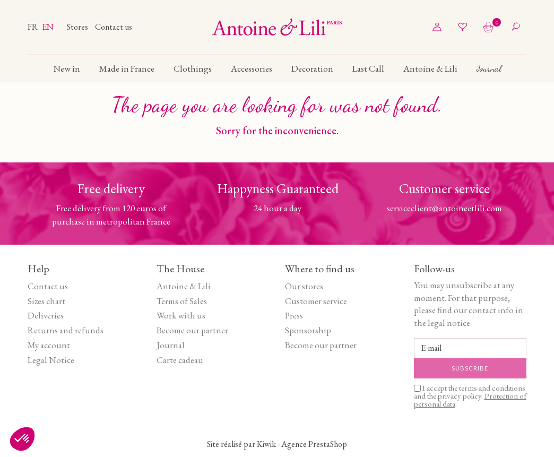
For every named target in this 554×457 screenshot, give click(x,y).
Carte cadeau (180, 360)
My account (49, 345)
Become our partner (192, 330)
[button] (22, 439)
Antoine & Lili (184, 286)
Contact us (113, 26)
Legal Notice (51, 360)
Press (294, 315)
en (48, 26)
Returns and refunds (65, 330)
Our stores (304, 286)
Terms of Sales (182, 301)
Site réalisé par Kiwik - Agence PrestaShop (277, 444)
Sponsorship (308, 330)
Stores (78, 26)
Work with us (181, 315)
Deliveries (46, 315)
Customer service (316, 301)
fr (33, 26)
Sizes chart (46, 301)
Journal (171, 345)
